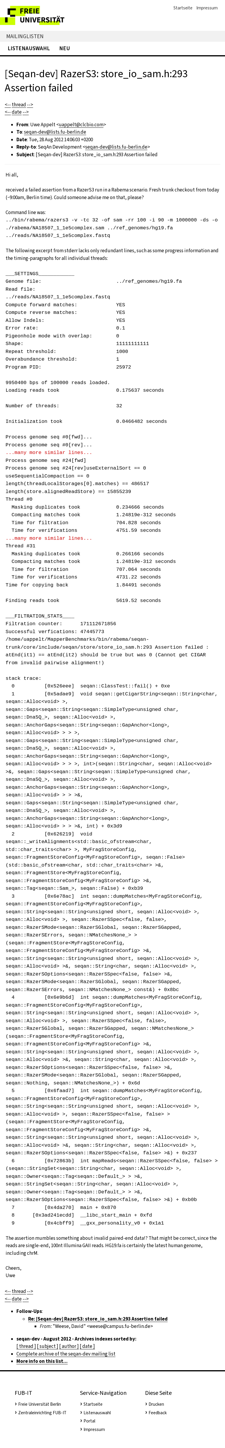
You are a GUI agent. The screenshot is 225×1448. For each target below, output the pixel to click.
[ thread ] (26, 1346)
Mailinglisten (25, 36)
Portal (89, 1421)
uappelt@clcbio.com (81, 124)
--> (30, 104)
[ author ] (69, 1346)
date (17, 112)
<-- (8, 104)
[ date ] (87, 1346)
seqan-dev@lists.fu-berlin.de (55, 132)
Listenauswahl (29, 48)
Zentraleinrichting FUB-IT (42, 1413)
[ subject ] (47, 1346)
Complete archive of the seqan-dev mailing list (65, 1354)
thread (19, 104)
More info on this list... (42, 1361)
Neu (64, 48)
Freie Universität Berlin (39, 1404)
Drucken (156, 1404)
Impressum (207, 8)
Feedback (158, 1413)
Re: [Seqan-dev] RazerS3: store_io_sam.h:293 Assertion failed (98, 1319)
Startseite (182, 8)
